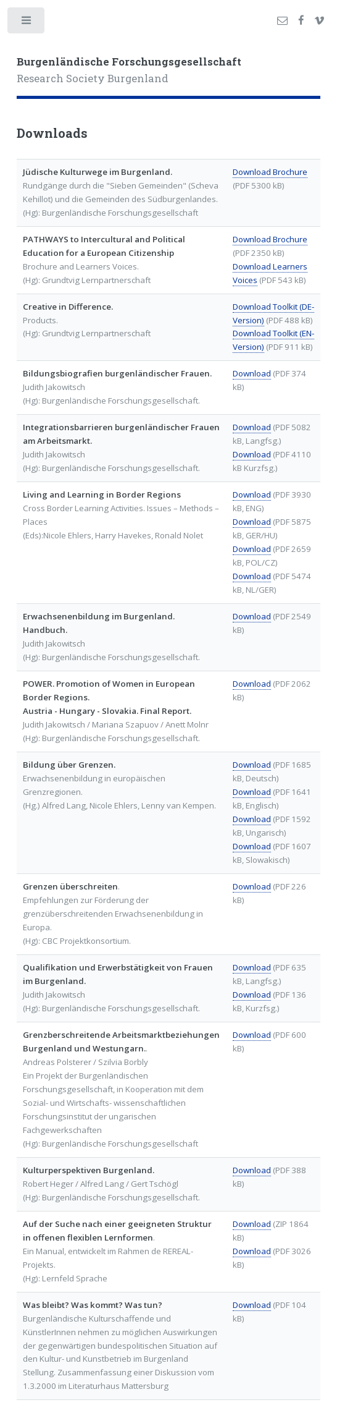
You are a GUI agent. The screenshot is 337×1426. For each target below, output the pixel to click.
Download (252, 373)
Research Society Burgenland (129, 70)
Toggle (27, 23)
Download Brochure (270, 171)
